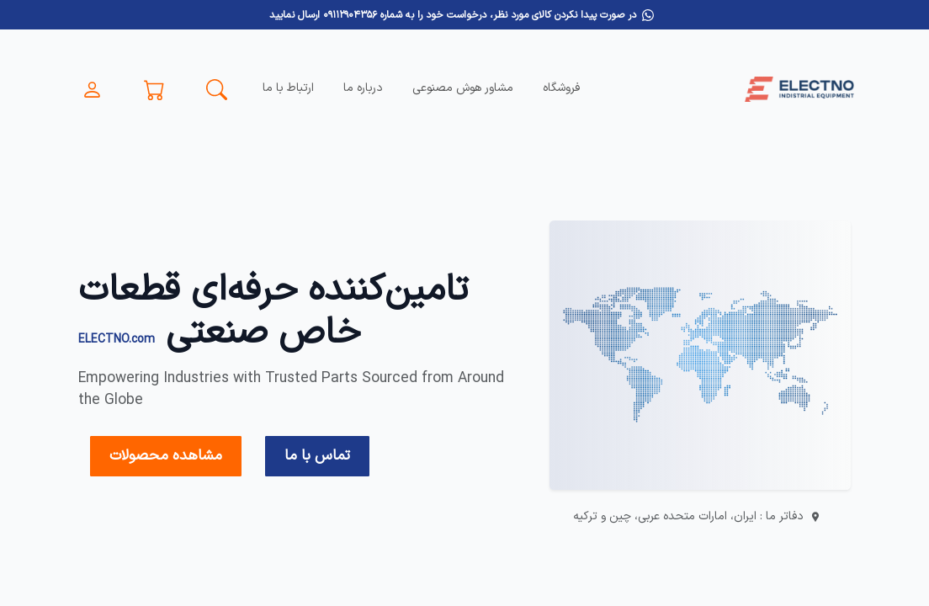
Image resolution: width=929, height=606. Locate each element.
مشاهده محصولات (165, 455)
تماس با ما (317, 455)
